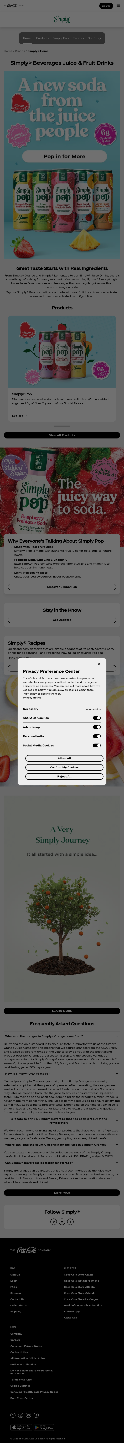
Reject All (64, 776)
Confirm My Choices (64, 767)
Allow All (64, 758)
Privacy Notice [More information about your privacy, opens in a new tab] (32, 697)
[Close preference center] (99, 664)
